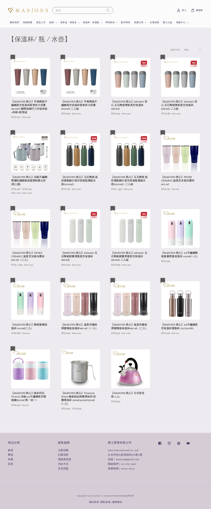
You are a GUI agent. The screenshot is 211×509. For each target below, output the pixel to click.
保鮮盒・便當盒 (68, 22)
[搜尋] (108, 10)
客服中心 (180, 22)
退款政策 (94, 502)
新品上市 (41, 22)
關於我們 (14, 22)
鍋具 (51, 22)
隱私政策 (106, 502)
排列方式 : (176, 49)
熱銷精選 (27, 22)
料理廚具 (110, 22)
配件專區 (125, 22)
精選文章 (139, 22)
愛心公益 (167, 22)
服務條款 (117, 502)
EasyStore (128, 495)
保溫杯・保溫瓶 (91, 22)
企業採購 (154, 22)
